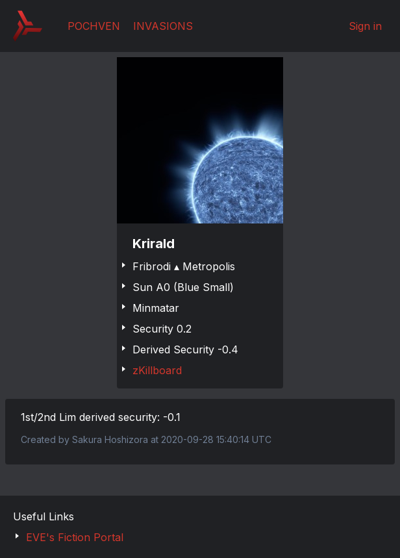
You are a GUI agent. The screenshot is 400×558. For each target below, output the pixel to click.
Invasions (163, 25)
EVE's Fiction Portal (74, 537)
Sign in (365, 25)
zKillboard (157, 370)
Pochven (94, 25)
